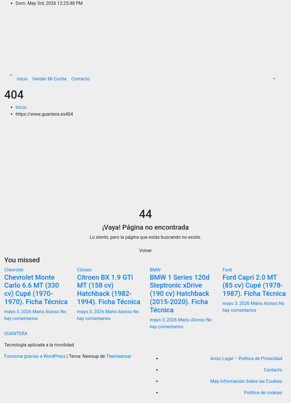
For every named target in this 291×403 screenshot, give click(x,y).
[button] (10, 75)
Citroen (84, 270)
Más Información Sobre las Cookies (246, 381)
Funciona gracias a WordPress (35, 356)
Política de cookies (263, 392)
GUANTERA (16, 333)
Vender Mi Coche (49, 79)
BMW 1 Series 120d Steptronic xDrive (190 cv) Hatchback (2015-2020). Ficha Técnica (179, 293)
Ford (227, 270)
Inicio (22, 79)
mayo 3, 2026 (18, 311)
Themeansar (118, 356)
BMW (155, 270)
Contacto (80, 79)
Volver (145, 250)
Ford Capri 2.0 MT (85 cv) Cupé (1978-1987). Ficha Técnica (254, 285)
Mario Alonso (46, 311)
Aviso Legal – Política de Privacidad (246, 358)
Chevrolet (13, 270)
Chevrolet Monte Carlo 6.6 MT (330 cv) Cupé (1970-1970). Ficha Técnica (36, 289)
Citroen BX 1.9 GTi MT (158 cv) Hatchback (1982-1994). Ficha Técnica (108, 289)
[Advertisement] (145, 165)
